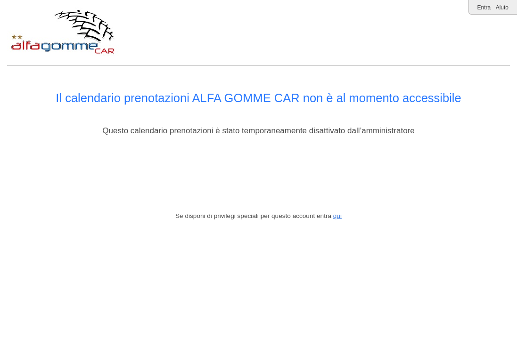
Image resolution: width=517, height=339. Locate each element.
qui (337, 215)
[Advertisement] (258, 174)
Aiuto (502, 7)
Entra (484, 7)
